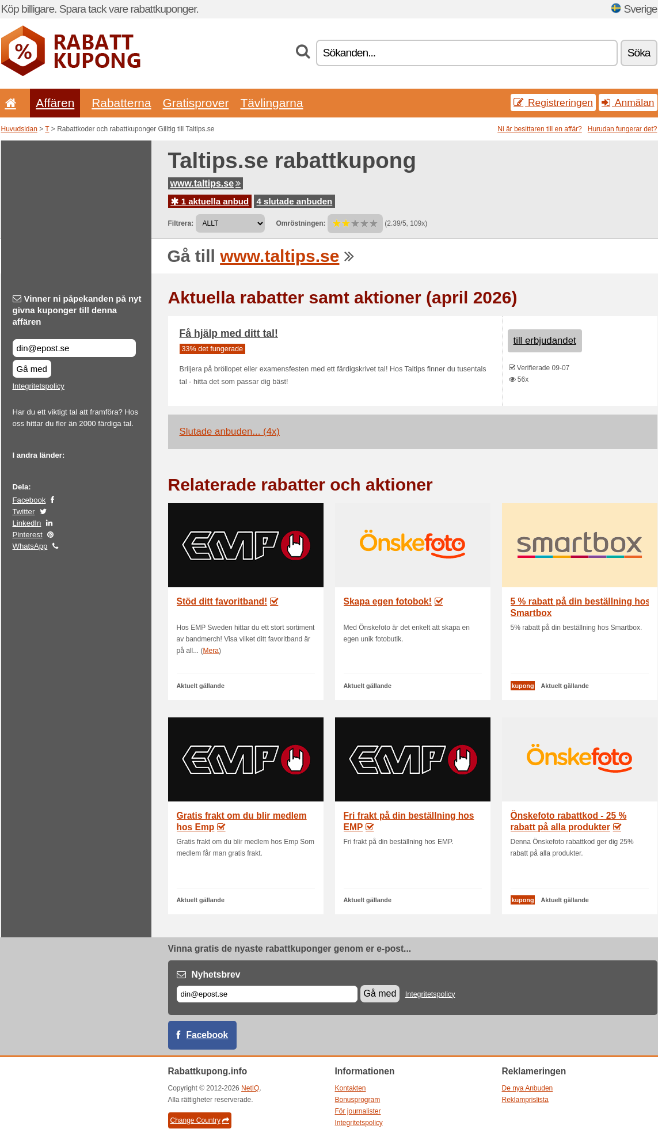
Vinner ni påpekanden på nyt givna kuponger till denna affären (77, 310)
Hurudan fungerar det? (622, 129)
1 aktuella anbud (210, 201)
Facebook (29, 500)
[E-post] (267, 994)
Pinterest (28, 534)
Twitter (24, 511)
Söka (639, 53)
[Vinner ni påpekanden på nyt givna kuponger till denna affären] (74, 348)
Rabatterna (121, 102)
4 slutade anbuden (295, 201)
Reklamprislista (525, 1100)
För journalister (358, 1111)
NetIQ (250, 1088)
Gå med (32, 369)
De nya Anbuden (527, 1088)
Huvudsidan (19, 129)
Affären (55, 102)
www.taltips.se (205, 183)
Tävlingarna (271, 102)
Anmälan (628, 102)
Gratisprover (196, 102)
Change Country (199, 1120)
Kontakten (350, 1088)
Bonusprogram (358, 1100)
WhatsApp (30, 546)
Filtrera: (181, 223)
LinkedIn (27, 523)
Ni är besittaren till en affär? (539, 129)
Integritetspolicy (38, 386)
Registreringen (553, 102)
